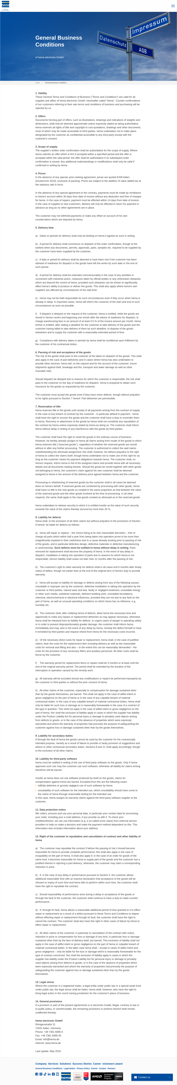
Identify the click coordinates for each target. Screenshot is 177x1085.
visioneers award (112, 1063)
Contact (102, 1068)
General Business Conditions (48, 1068)
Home (37, 83)
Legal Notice (69, 1068)
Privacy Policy (83, 1068)
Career (97, 1063)
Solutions (65, 1063)
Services (53, 1063)
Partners (111, 1068)
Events (94, 1068)
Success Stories (82, 1063)
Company (41, 1063)
